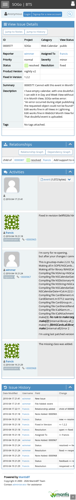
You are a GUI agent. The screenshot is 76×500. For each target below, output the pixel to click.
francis (64, 53)
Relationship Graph (32, 152)
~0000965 (30, 239)
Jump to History (36, 31)
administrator (20, 484)
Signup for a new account (47, 14)
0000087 (19, 160)
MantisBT (24, 477)
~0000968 (30, 368)
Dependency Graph (59, 152)
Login (27, 14)
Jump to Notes (13, 31)
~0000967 (25, 277)
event (47, 179)
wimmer (29, 53)
